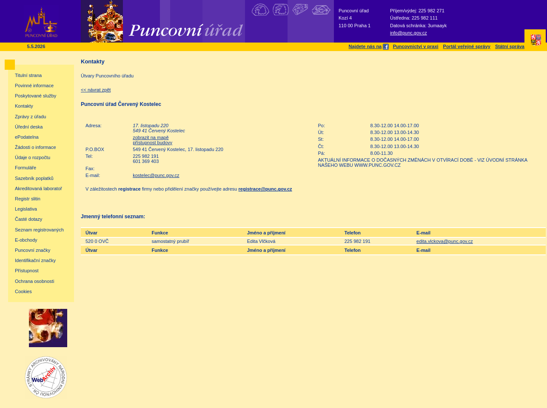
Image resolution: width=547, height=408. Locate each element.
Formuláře (25, 167)
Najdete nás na (368, 46)
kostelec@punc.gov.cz (156, 175)
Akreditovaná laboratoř (38, 188)
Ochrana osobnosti (34, 281)
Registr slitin (27, 198)
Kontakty (24, 105)
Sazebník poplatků (34, 178)
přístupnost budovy (152, 142)
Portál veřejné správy (466, 46)
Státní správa (509, 46)
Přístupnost (27, 270)
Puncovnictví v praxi (416, 46)
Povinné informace (34, 85)
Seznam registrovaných (39, 229)
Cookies (23, 291)
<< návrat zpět (96, 89)
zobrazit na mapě (150, 137)
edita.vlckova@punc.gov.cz (444, 241)
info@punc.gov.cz (408, 32)
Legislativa (26, 208)
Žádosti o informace (35, 147)
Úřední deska (29, 126)
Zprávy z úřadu (30, 116)
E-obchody (26, 240)
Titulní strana (28, 75)
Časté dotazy (28, 219)
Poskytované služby (35, 95)
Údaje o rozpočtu (32, 157)
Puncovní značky (32, 250)
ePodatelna (27, 137)
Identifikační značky (35, 260)
